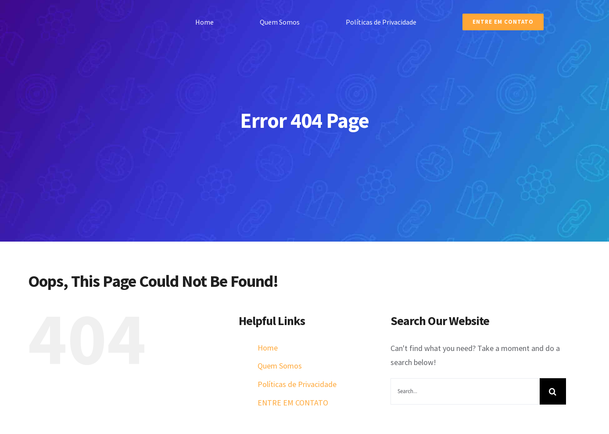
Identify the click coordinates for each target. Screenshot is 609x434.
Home (268, 348)
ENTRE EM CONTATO (293, 403)
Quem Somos (280, 366)
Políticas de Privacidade (297, 384)
